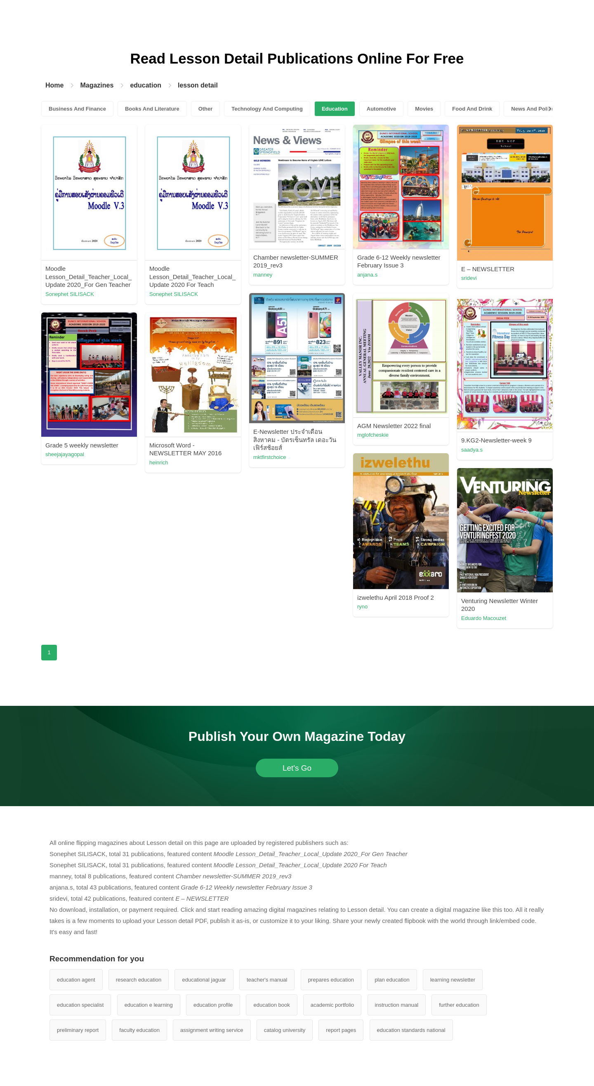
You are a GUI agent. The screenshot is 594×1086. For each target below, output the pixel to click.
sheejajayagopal (64, 454)
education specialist (80, 1005)
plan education (392, 980)
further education (459, 1005)
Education (335, 109)
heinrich (158, 462)
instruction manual (397, 1005)
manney (262, 275)
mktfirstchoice (269, 457)
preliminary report (78, 1030)
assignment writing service (211, 1030)
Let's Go (297, 768)
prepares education (331, 980)
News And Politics (534, 109)
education (145, 85)
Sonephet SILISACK (69, 294)
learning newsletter (452, 980)
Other (205, 109)
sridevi (469, 278)
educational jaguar (204, 980)
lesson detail (198, 85)
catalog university (284, 1030)
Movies (424, 109)
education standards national (411, 1030)
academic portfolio (332, 1005)
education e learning (149, 1005)
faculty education (139, 1030)
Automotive (381, 109)
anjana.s (367, 275)
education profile (213, 1005)
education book (271, 1005)
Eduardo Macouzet (483, 618)
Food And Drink (472, 109)
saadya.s (472, 450)
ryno (362, 606)
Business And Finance (77, 109)
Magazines (96, 85)
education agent (76, 980)
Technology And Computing (267, 109)
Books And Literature (152, 109)
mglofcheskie (373, 435)
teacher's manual (267, 980)
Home (54, 85)
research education (139, 980)
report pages (341, 1030)
